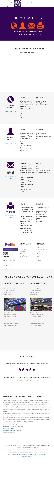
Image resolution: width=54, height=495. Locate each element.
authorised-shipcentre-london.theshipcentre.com (35, 454)
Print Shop (42, 3)
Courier (6, 3)
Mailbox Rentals (30, 3)
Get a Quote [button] (7, 265)
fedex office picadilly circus (9, 432)
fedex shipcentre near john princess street (12, 424)
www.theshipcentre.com (16, 452)
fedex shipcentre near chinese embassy (12, 430)
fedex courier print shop (8, 428)
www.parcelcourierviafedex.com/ (30, 452)
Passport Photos (17, 3)
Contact (6, 6)
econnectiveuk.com (28, 445)
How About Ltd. (45, 445)
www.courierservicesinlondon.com (15, 454)
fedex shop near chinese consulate (11, 423)
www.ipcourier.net (42, 452)
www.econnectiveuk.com (27, 456)
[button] (6, 377)
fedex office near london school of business (13, 426)
